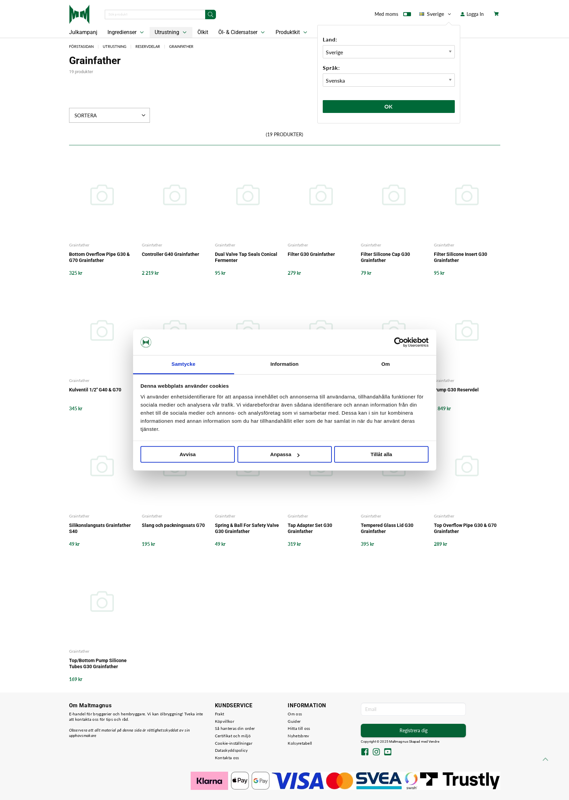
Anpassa (284, 454)
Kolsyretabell (300, 743)
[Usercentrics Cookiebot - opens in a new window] (399, 342)
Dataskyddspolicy (231, 750)
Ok (388, 106)
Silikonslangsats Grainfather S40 (100, 528)
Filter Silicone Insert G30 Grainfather (460, 257)
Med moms (393, 15)
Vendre (434, 741)
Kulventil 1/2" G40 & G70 (95, 389)
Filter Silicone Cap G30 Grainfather (385, 257)
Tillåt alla (381, 454)
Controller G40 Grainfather (170, 254)
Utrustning (171, 32)
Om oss (295, 713)
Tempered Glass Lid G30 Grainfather (387, 528)
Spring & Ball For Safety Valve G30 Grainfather (247, 528)
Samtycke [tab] (183, 364)
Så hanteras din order (235, 728)
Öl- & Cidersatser (242, 32)
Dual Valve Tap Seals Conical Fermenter (246, 257)
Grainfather (181, 46)
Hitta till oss (299, 728)
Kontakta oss (227, 757)
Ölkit (202, 32)
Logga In (472, 14)
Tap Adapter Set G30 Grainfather (310, 528)
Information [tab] (285, 364)
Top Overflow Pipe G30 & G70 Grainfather (465, 528)
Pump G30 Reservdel (456, 389)
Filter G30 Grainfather (311, 254)
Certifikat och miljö (233, 735)
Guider (294, 721)
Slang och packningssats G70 (173, 525)
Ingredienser (126, 32)
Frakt (219, 713)
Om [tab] (385, 364)
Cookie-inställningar (233, 743)
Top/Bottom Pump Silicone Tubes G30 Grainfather (98, 663)
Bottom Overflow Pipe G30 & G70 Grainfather (99, 257)
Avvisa (188, 454)
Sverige (435, 14)
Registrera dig (414, 730)
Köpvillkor (224, 721)
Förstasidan (81, 46)
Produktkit (292, 32)
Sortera (110, 115)
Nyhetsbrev (298, 735)
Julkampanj (83, 32)
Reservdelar (147, 46)
